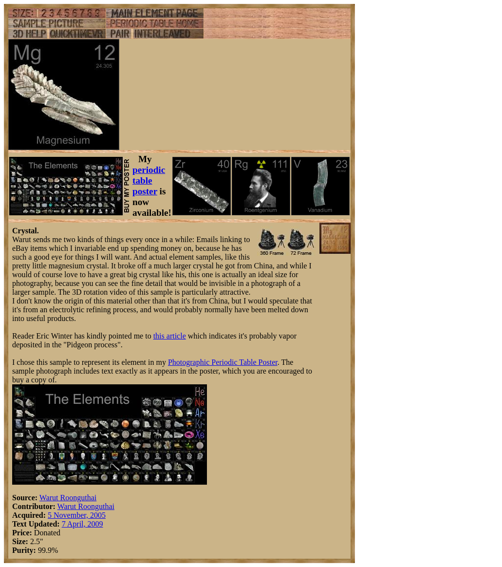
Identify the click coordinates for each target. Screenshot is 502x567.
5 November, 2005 (77, 515)
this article (169, 336)
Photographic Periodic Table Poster (223, 362)
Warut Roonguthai (67, 497)
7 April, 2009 (82, 524)
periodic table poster (148, 180)
